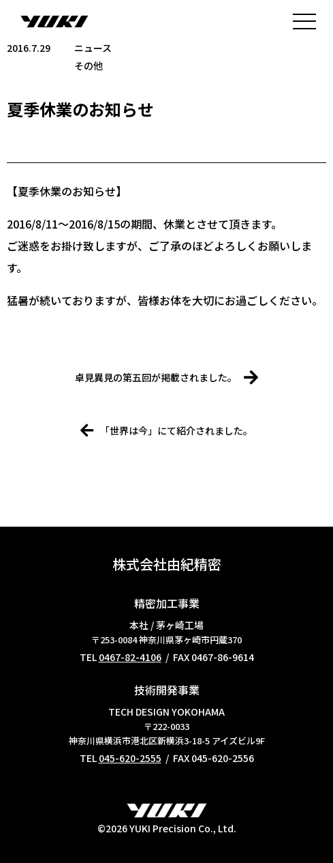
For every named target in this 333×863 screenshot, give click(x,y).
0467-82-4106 (130, 657)
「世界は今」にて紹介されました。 (166, 430)
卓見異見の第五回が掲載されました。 (166, 377)
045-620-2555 (130, 758)
